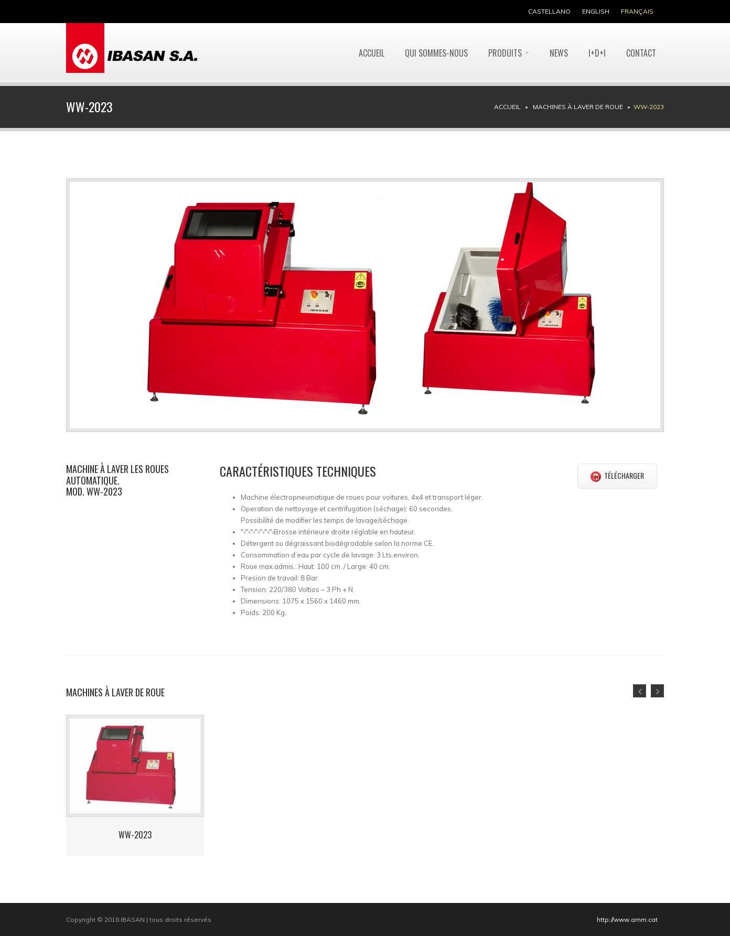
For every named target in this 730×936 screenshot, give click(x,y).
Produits (508, 53)
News (559, 53)
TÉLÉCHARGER (617, 476)
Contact (641, 53)
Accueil (371, 53)
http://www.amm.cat (627, 919)
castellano (549, 11)
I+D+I (597, 53)
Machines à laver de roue (578, 107)
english (595, 11)
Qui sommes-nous (436, 53)
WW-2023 (135, 835)
